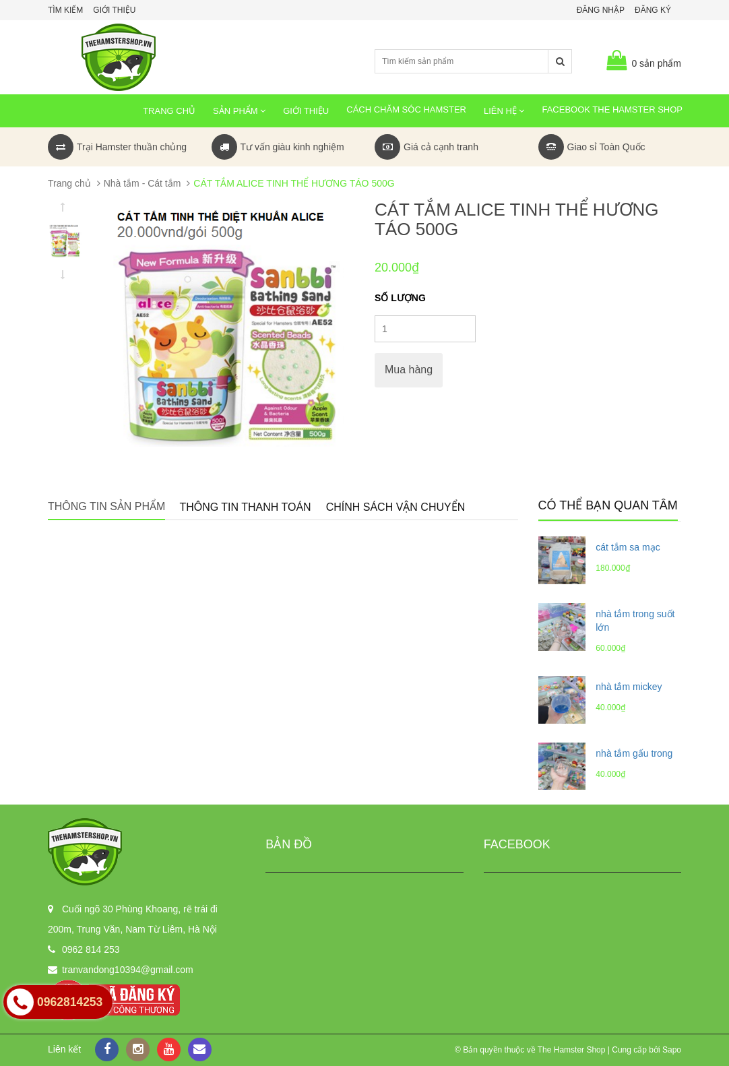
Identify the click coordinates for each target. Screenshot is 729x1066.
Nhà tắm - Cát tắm (142, 183)
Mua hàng (409, 369)
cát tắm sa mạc (628, 547)
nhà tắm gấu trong (634, 753)
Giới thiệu (114, 10)
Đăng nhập (601, 10)
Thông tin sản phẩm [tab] (106, 506)
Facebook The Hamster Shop (612, 109)
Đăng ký (653, 10)
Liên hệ (504, 111)
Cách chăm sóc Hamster (406, 109)
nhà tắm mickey (629, 686)
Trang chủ (169, 111)
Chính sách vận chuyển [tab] (396, 507)
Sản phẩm (239, 111)
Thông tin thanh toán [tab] (245, 507)
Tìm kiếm (65, 10)
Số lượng (400, 297)
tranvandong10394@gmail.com (127, 969)
